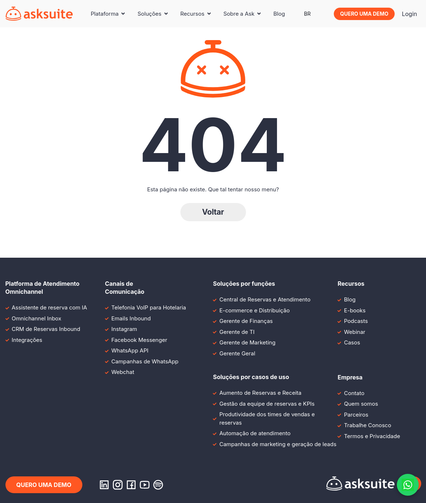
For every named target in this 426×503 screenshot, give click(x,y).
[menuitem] (307, 13)
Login (409, 13)
